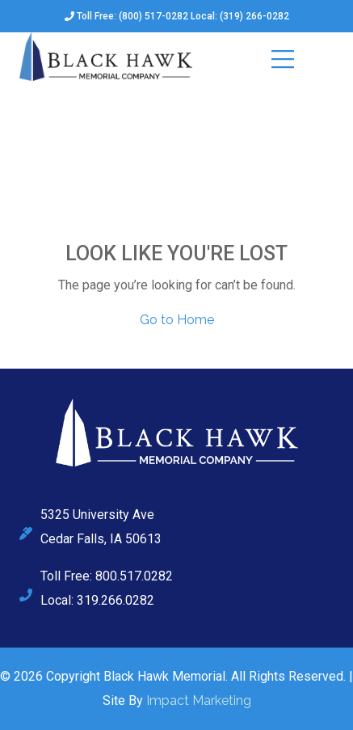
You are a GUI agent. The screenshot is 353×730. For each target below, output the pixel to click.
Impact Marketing (198, 700)
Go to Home (177, 319)
